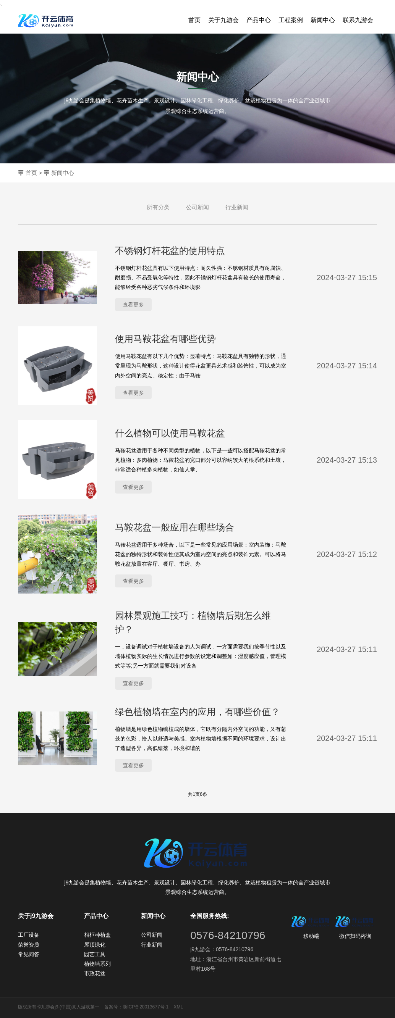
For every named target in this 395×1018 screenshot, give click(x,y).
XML (178, 1007)
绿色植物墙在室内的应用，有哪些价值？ (197, 712)
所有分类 (158, 207)
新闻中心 (323, 20)
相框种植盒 (97, 935)
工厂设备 (28, 935)
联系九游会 (358, 20)
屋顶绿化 (94, 945)
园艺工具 (94, 954)
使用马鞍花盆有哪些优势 (165, 339)
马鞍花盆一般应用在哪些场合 (174, 527)
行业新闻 (236, 207)
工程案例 (290, 20)
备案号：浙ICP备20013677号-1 (136, 1007)
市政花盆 (94, 973)
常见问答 (28, 954)
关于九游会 (223, 20)
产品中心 (258, 20)
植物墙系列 (97, 964)
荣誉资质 (28, 945)
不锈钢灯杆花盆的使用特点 (170, 250)
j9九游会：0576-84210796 (221, 949)
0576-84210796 (227, 935)
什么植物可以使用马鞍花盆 (170, 433)
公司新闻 (197, 207)
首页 (194, 20)
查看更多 (133, 305)
